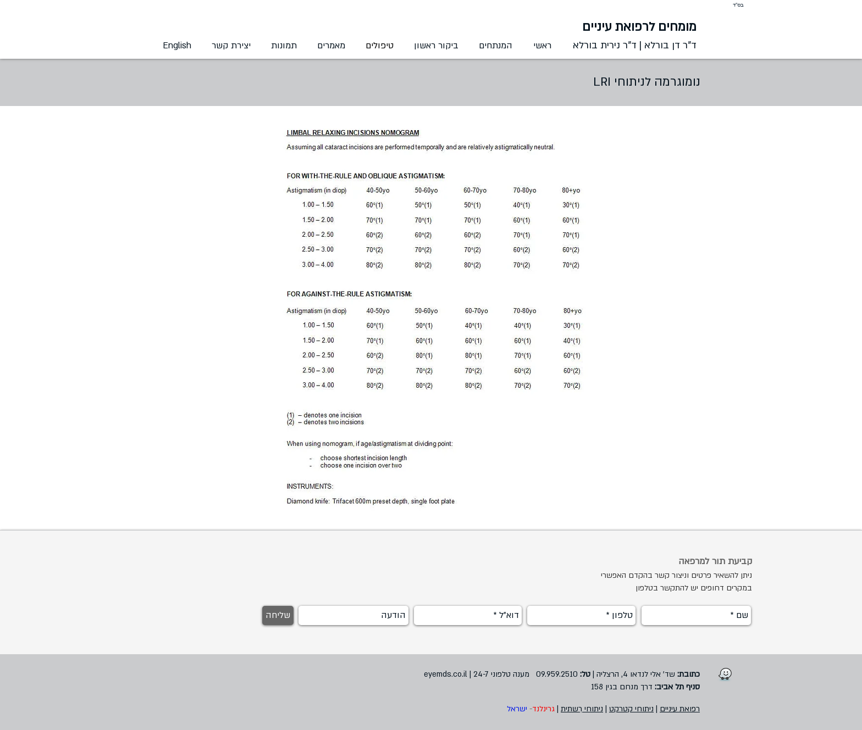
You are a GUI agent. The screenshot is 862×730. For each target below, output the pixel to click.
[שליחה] (278, 615)
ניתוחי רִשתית (582, 709)
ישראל (516, 709)
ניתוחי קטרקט (631, 709)
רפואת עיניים (680, 709)
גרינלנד (543, 709)
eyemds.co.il (445, 674)
